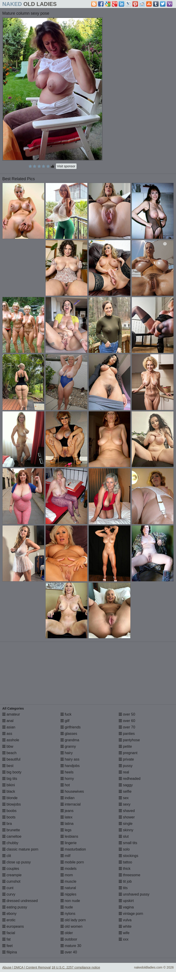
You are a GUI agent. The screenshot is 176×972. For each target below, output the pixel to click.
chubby (10, 843)
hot (65, 785)
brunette (11, 830)
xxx (123, 939)
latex (66, 817)
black (8, 791)
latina (67, 824)
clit (6, 856)
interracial (70, 804)
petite (125, 746)
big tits (9, 779)
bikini (8, 785)
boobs (9, 811)
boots (9, 817)
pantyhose (129, 740)
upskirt (126, 901)
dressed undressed (20, 901)
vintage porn (131, 914)
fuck (66, 714)
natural (68, 888)
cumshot (11, 881)
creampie (12, 875)
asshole (10, 740)
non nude (70, 901)
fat (6, 939)
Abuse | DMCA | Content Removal (26, 967)
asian (8, 727)
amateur (11, 714)
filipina (9, 952)
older (66, 933)
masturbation (73, 849)
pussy (125, 766)
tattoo (125, 862)
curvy (8, 894)
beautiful (11, 759)
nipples (68, 894)
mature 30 (70, 946)
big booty (11, 772)
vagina (126, 907)
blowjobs (11, 804)
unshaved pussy (134, 894)
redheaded (129, 779)
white (125, 926)
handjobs (70, 766)
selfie (125, 791)
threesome (129, 875)
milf (65, 856)
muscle (68, 881)
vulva (125, 920)
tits (123, 888)
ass (7, 734)
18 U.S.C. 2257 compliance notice (76, 967)
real (124, 772)
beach (9, 753)
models (68, 869)
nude (66, 907)
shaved (127, 811)
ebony (9, 914)
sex (124, 798)
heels (67, 772)
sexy (124, 804)
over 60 (127, 721)
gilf (64, 721)
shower (127, 817)
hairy (66, 753)
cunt (8, 888)
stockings (128, 856)
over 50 (127, 714)
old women (71, 926)
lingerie (68, 843)
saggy (126, 785)
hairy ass (69, 759)
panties (127, 734)
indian (67, 798)
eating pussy (14, 907)
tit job (125, 881)
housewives (72, 791)
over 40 (68, 952)
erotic (9, 920)
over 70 (127, 727)
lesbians (69, 836)
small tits (128, 843)
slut (124, 836)
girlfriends (70, 727)
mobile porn (72, 862)
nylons (67, 914)
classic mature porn (20, 849)
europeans (13, 926)
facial (8, 933)
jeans (67, 811)
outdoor (68, 939)
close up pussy (16, 862)
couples (10, 869)
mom (66, 875)
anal (8, 721)
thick (124, 869)
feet (7, 946)
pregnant (128, 753)
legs (66, 830)
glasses (68, 734)
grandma (69, 740)
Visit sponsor (66, 166)
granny (68, 746)
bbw (7, 746)
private (126, 759)
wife (124, 933)
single (125, 824)
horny (67, 779)
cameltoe (11, 836)
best (8, 766)
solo (124, 849)
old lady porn (73, 920)
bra (7, 824)
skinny (126, 830)
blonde (10, 798)
